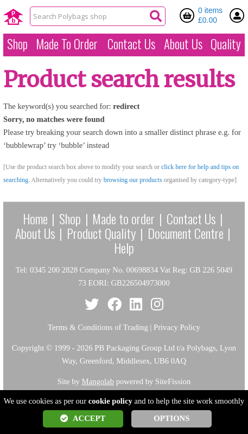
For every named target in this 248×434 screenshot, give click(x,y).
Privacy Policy (177, 327)
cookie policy (110, 401)
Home (35, 218)
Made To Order (67, 44)
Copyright (28, 348)
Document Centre (186, 233)
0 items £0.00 (210, 15)
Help (124, 247)
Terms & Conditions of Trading (98, 327)
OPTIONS (171, 418)
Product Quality (101, 233)
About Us (183, 44)
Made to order (123, 218)
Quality (226, 44)
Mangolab (98, 381)
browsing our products (133, 180)
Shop (17, 44)
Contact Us (131, 44)
